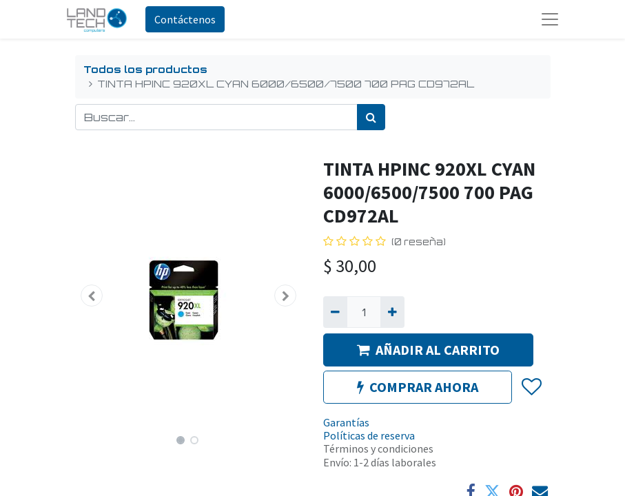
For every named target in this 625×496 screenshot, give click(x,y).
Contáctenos (185, 19)
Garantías (346, 422)
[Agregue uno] (392, 312)
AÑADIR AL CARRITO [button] (428, 349)
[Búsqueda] (371, 117)
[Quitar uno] (335, 312)
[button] (92, 295)
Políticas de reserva (369, 435)
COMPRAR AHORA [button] (417, 386)
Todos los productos (145, 69)
